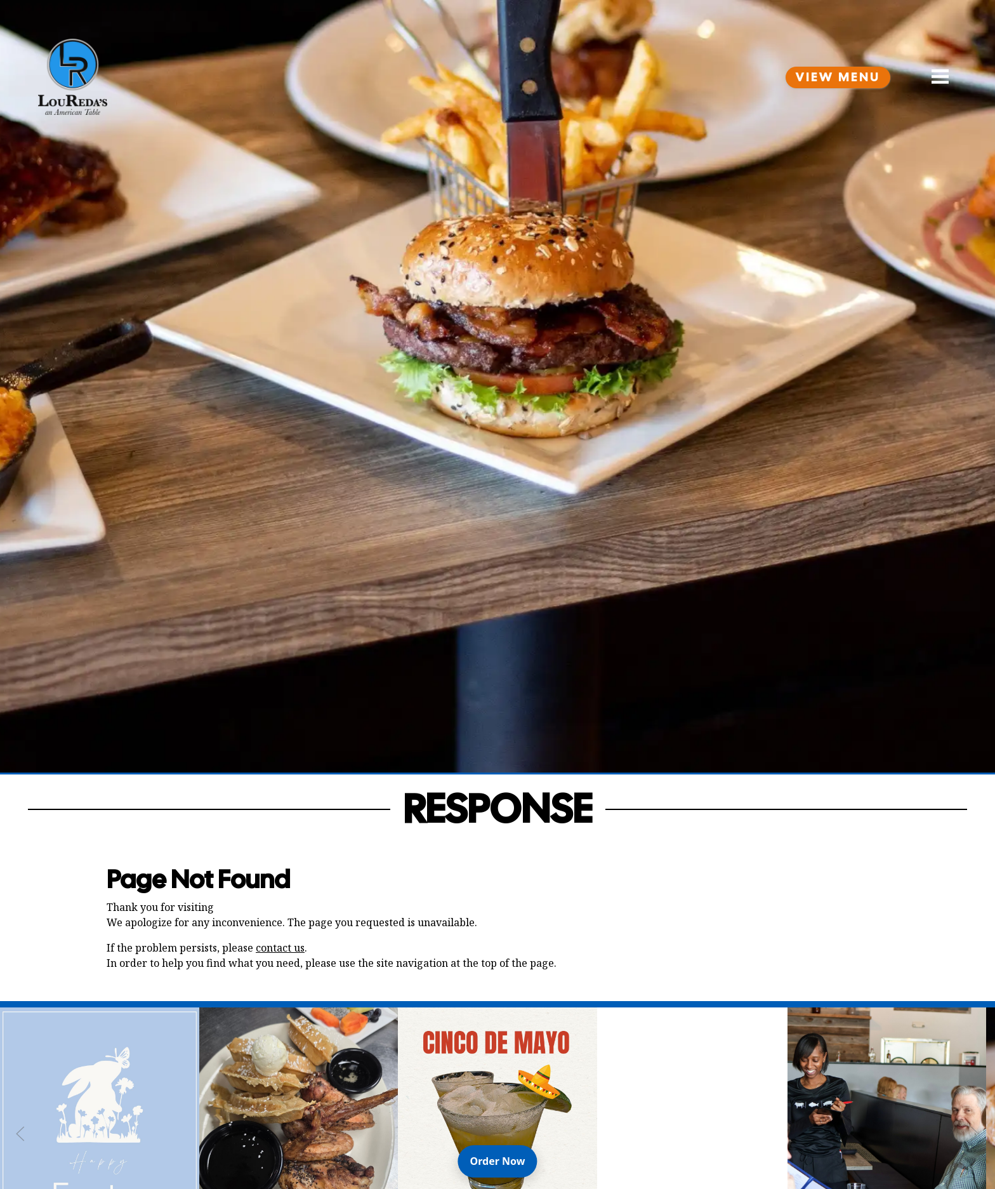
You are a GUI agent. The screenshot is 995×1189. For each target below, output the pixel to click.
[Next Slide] (974, 1134)
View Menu (838, 77)
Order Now (503, 1160)
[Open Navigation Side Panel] (935, 77)
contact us (280, 948)
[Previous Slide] (20, 1134)
